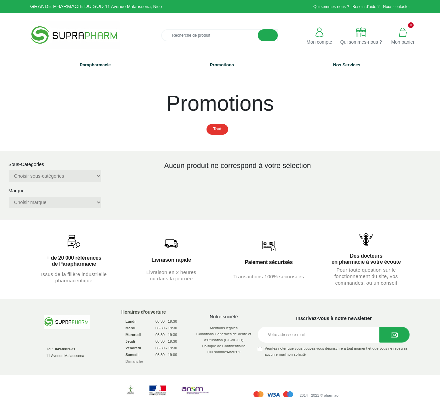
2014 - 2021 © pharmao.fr (321, 395)
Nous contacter (396, 6)
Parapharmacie (95, 64)
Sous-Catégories (26, 164)
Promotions (222, 64)
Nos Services (346, 64)
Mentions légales (224, 328)
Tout (217, 129)
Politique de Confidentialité (223, 346)
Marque (16, 190)
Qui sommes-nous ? (331, 6)
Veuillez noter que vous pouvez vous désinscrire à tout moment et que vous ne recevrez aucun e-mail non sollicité (335, 351)
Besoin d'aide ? (366, 6)
